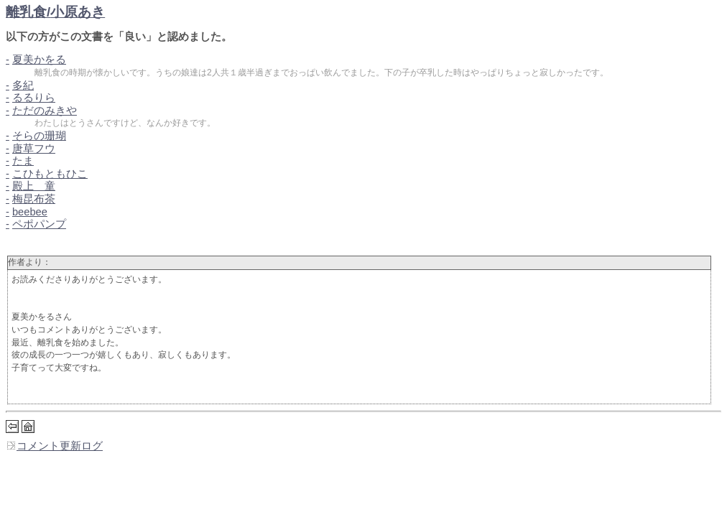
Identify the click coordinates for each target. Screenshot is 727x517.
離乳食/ (55, 11)
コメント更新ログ (54, 446)
